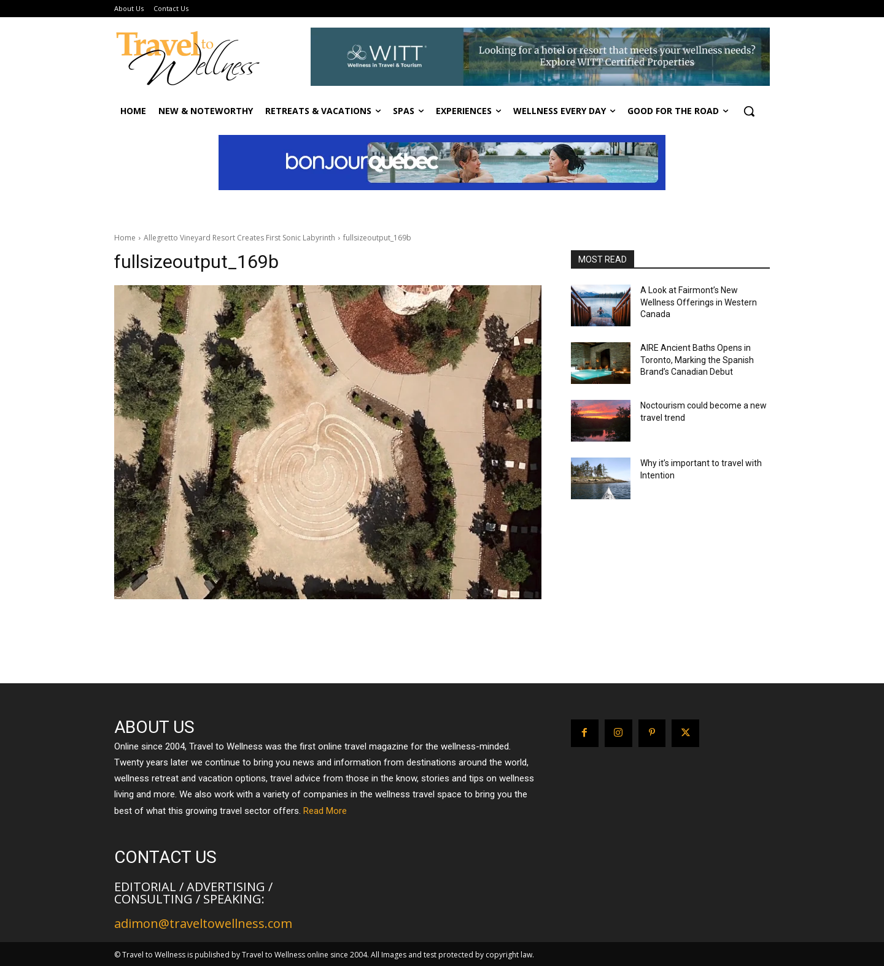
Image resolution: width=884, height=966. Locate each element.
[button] (749, 111)
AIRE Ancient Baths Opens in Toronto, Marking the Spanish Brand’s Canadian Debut (697, 360)
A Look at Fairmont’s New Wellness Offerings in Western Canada (698, 302)
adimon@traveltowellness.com (203, 923)
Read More (325, 810)
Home (125, 237)
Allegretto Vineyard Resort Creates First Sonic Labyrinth (239, 237)
